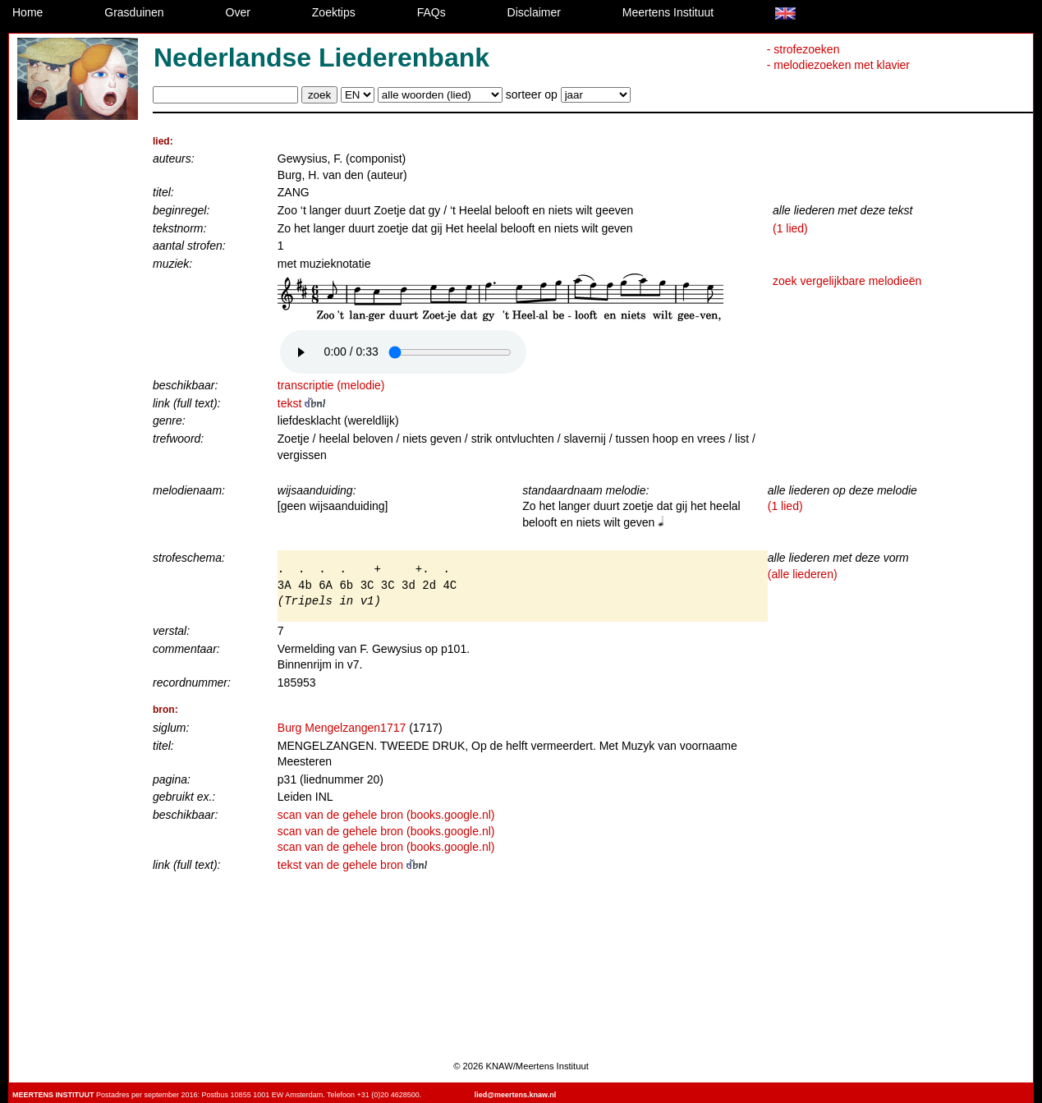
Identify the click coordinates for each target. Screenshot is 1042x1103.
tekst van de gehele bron (352, 864)
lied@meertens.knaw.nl (515, 1095)
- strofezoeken (803, 49)
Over (238, 12)
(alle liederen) (803, 574)
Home (27, 12)
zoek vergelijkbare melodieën (847, 280)
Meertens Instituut (668, 12)
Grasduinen (133, 12)
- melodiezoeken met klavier (838, 64)
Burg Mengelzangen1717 (342, 727)
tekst (301, 403)
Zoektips (334, 12)
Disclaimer (534, 12)
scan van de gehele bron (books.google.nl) (386, 814)
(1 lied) (790, 228)
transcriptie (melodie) (331, 385)
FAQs (431, 12)
